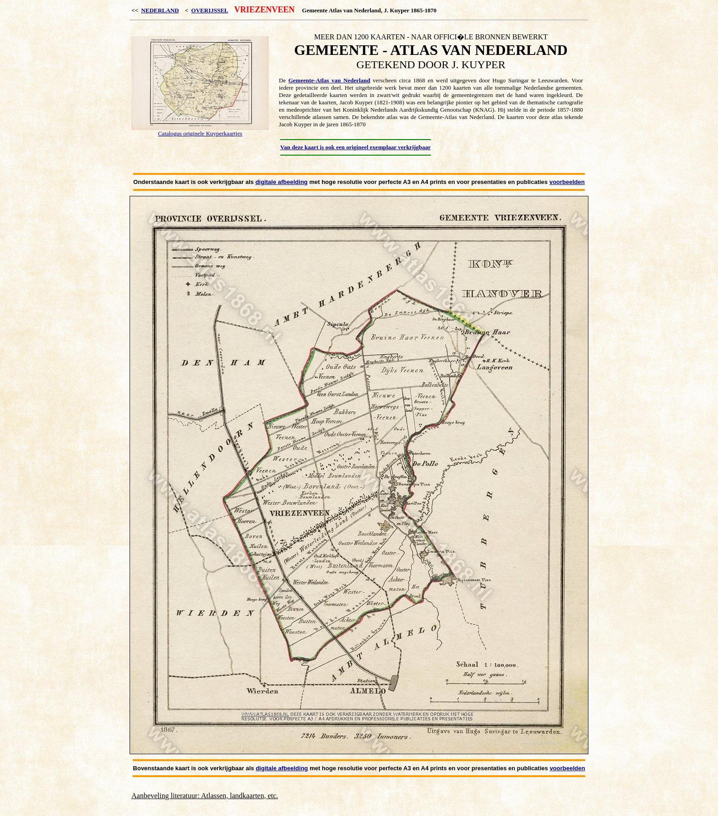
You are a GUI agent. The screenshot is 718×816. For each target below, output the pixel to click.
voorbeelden (567, 181)
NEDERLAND (160, 10)
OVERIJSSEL (209, 10)
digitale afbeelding (282, 181)
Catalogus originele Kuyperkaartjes (200, 133)
